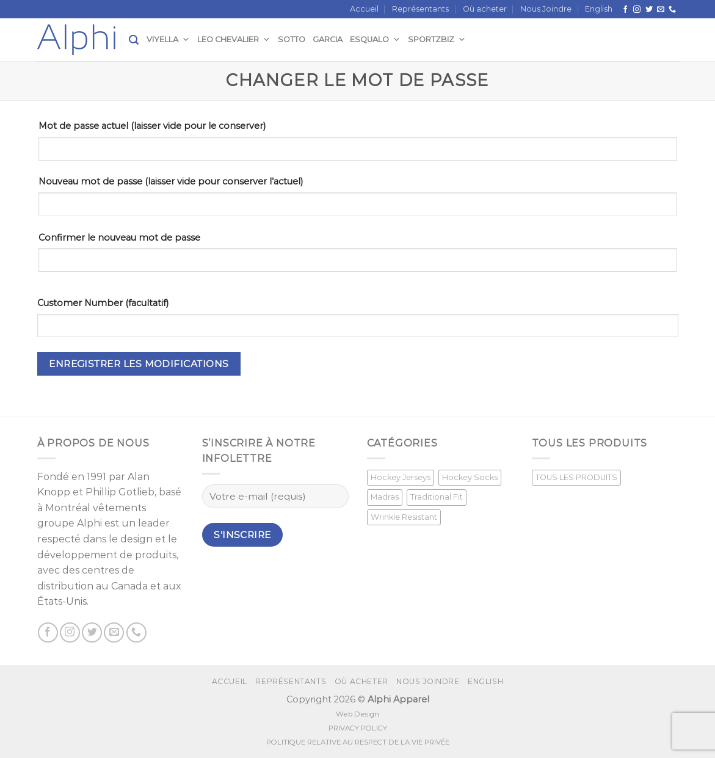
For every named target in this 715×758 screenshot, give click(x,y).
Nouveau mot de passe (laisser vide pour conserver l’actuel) (170, 181)
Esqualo (375, 39)
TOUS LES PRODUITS (576, 477)
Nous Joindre (546, 8)
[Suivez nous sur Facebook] (625, 9)
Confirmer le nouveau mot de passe (119, 237)
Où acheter (485, 8)
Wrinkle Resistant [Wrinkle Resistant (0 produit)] (404, 517)
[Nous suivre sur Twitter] (649, 9)
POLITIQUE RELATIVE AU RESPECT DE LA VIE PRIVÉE (357, 742)
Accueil (364, 8)
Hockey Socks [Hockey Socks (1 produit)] (470, 477)
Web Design (357, 714)
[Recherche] (134, 40)
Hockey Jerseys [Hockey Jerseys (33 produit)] (400, 477)
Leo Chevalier (233, 39)
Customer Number (103, 302)
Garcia (328, 39)
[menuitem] (598, 9)
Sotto (291, 39)
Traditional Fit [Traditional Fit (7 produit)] (436, 496)
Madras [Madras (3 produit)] (385, 496)
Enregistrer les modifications (139, 364)
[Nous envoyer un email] (660, 9)
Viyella (168, 39)
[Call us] (672, 9)
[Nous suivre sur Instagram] (637, 9)
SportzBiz (437, 39)
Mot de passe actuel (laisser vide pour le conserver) (152, 125)
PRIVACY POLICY (357, 728)
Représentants (420, 8)
